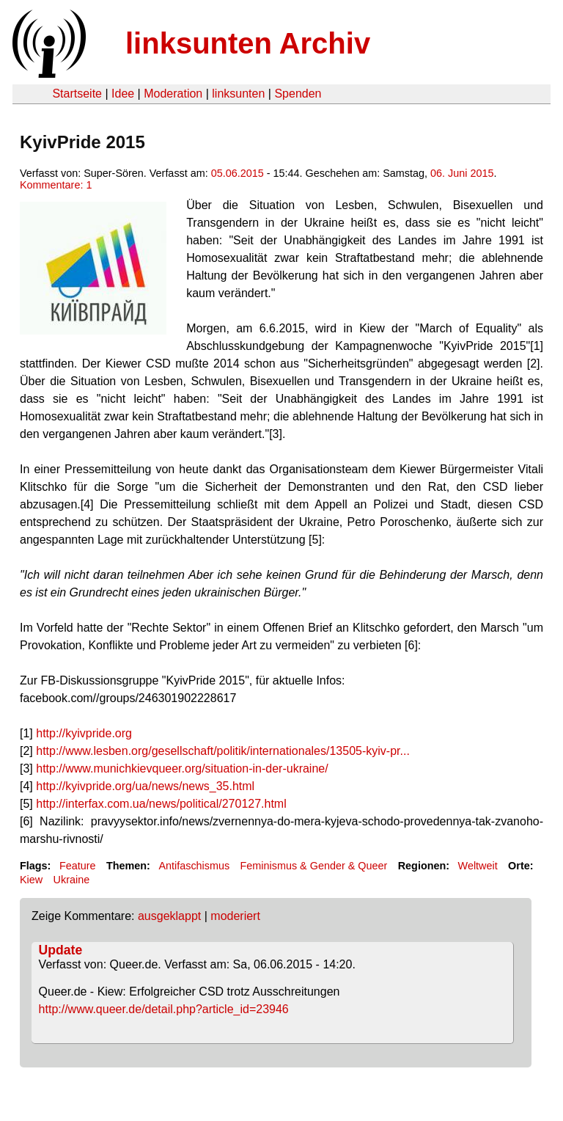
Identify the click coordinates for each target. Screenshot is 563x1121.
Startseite (77, 93)
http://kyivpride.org (84, 733)
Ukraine (72, 880)
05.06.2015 (237, 173)
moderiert (235, 916)
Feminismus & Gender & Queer (314, 866)
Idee (122, 93)
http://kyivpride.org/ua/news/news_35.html (145, 786)
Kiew (31, 880)
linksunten (238, 93)
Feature (77, 866)
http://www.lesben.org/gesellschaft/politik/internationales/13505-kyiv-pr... (223, 751)
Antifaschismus (193, 866)
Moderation (173, 93)
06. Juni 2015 (461, 173)
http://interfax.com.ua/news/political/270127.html (161, 803)
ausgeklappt (169, 916)
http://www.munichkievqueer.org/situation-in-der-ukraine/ (182, 768)
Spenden (297, 93)
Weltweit (478, 866)
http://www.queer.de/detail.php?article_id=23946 (164, 1009)
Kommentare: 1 (56, 185)
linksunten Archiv (247, 43)
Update (61, 950)
